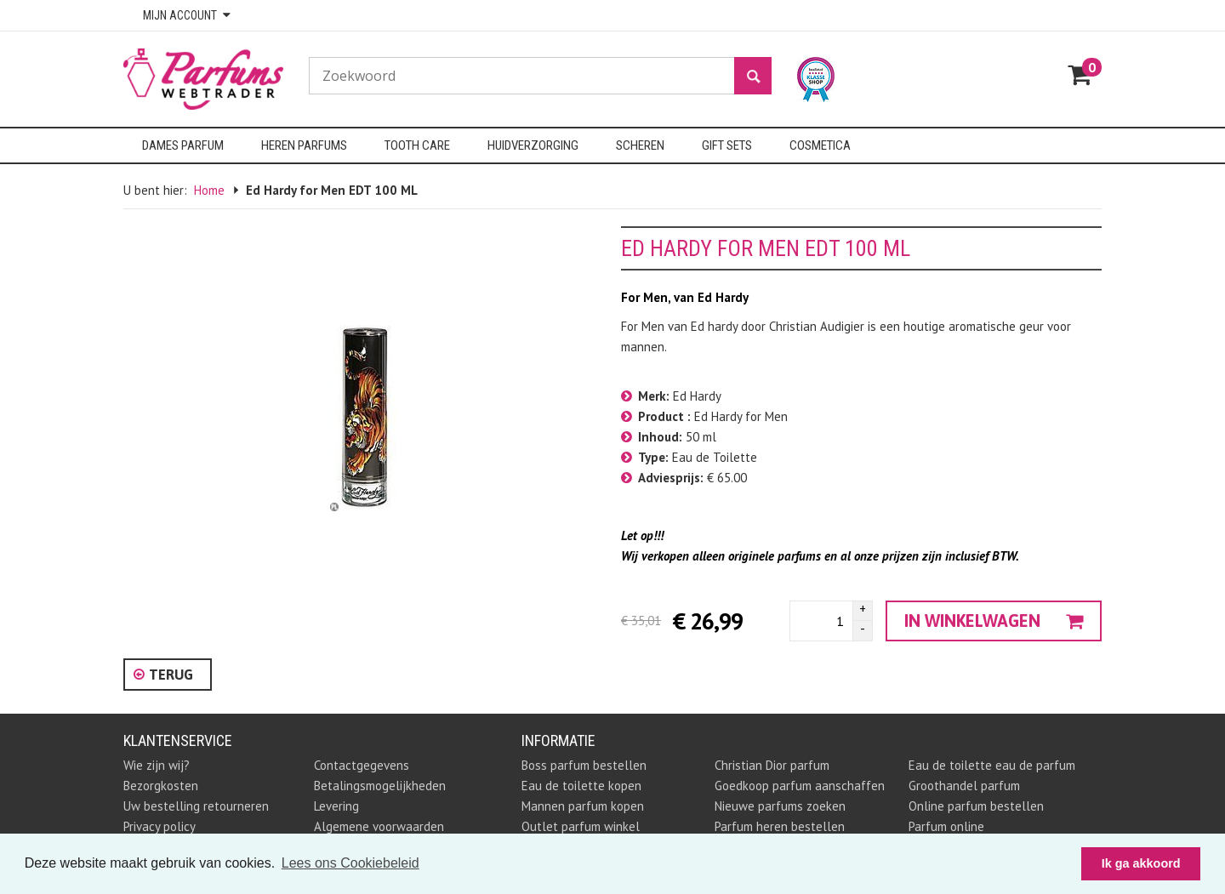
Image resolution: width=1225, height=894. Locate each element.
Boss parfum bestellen (584, 765)
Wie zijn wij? (156, 765)
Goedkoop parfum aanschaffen (800, 785)
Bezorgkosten (160, 785)
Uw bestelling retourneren (196, 806)
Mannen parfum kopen (582, 806)
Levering (336, 806)
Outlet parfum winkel (580, 826)
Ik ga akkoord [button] (1141, 863)
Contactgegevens (361, 765)
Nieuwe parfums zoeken (780, 806)
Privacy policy (159, 826)
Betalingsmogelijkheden (380, 785)
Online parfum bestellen (976, 806)
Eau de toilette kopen (581, 785)
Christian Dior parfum (772, 765)
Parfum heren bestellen (780, 826)
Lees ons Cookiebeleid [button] (350, 863)
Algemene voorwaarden (379, 826)
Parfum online (946, 826)
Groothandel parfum (964, 785)
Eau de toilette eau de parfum (992, 765)
